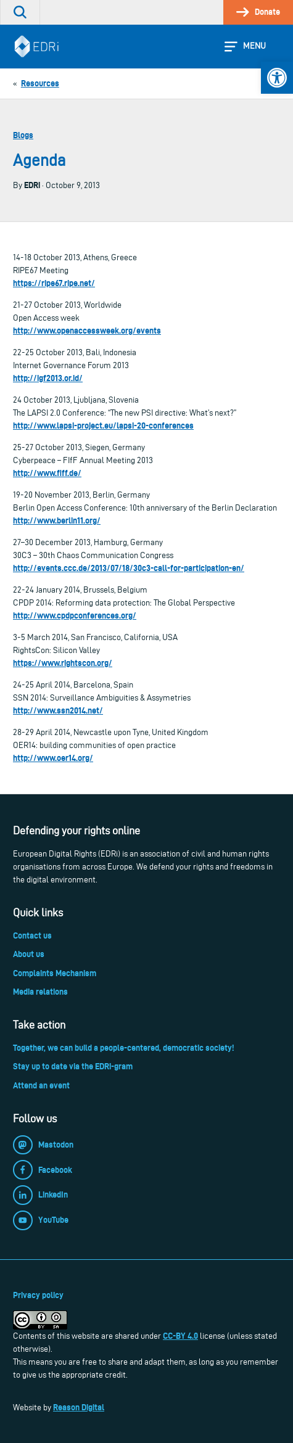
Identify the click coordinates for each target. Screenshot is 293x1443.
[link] (277, 78)
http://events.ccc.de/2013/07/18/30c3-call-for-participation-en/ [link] (128, 568)
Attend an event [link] (41, 1085)
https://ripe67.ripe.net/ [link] (54, 283)
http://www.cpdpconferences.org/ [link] (74, 615)
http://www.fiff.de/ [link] (47, 473)
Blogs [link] (23, 135)
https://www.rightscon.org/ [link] (62, 663)
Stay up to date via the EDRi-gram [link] (73, 1066)
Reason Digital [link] (78, 1407)
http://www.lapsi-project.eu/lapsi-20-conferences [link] (103, 425)
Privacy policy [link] (38, 1295)
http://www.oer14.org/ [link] (53, 758)
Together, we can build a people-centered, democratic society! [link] (123, 1048)
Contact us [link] (32, 935)
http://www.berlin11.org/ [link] (57, 520)
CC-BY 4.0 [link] (180, 1336)
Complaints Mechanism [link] (54, 973)
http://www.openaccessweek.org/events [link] (87, 330)
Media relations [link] (40, 992)
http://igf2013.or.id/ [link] (48, 378)
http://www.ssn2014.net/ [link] (58, 710)
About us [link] (28, 954)
